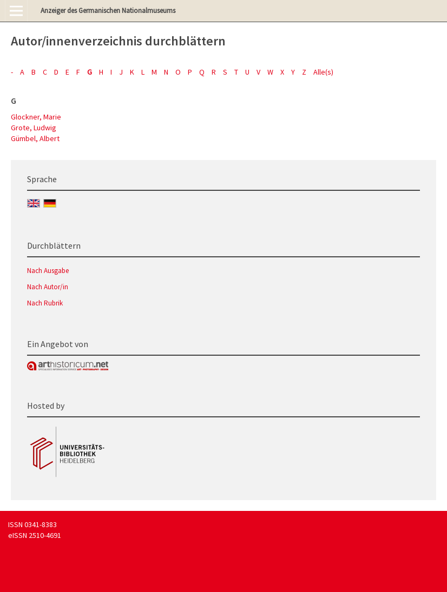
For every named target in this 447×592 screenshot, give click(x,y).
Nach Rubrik (45, 303)
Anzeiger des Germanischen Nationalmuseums (108, 10)
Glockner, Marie (36, 117)
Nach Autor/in (47, 286)
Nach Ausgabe (48, 270)
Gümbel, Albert (35, 138)
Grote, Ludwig (33, 127)
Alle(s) (323, 72)
